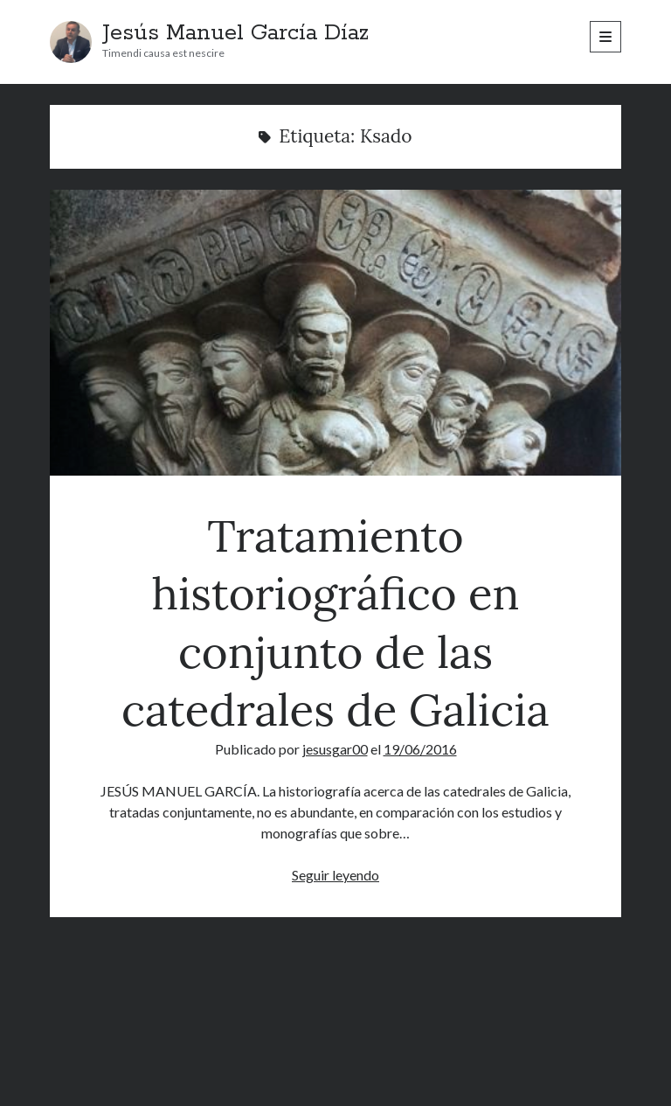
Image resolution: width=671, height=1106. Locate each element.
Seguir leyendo (335, 874)
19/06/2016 (420, 749)
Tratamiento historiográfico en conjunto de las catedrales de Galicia (335, 333)
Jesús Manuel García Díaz (235, 33)
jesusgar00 (335, 749)
